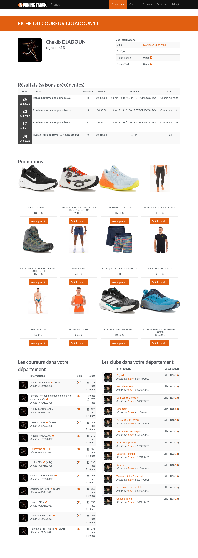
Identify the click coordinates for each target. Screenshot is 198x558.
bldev (131, 378)
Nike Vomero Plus (38, 207)
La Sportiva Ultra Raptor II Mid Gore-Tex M (38, 269)
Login (176, 7)
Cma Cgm (121, 409)
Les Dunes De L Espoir (128, 431)
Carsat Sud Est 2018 (127, 420)
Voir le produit (38, 221)
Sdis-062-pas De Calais (129, 487)
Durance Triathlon (126, 453)
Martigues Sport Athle (154, 45)
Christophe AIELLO (40, 449)
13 (79, 382)
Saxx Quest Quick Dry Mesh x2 (119, 268)
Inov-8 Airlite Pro (78, 329)
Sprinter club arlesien (127, 397)
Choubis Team (124, 498)
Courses (147, 7)
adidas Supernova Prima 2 (119, 329)
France (39, 8)
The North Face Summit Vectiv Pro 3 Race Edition (78, 208)
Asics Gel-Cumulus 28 (119, 207)
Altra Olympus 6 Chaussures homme (159, 330)
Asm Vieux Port (124, 386)
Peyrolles (121, 375)
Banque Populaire (126, 442)
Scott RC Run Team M (160, 268)
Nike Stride (78, 268)
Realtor (120, 465)
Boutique (162, 7)
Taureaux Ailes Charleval (129, 476)
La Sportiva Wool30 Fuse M (160, 207)
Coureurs (118, 7)
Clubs (133, 7)
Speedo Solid (38, 329)
